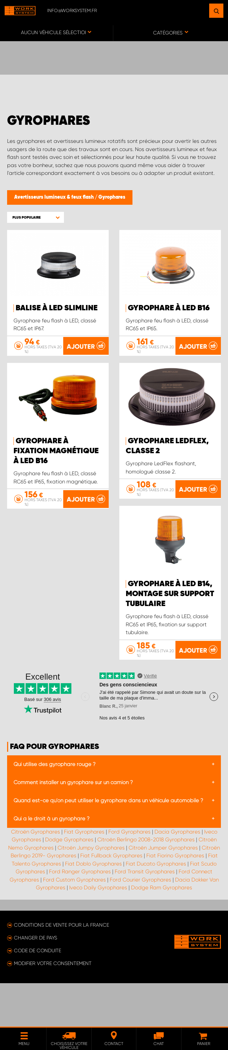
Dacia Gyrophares (177, 878)
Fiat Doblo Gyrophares (93, 910)
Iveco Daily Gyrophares (98, 934)
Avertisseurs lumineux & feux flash (54, 197)
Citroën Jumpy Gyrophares (91, 894)
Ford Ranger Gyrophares (80, 918)
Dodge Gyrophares (69, 886)
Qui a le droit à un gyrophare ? (51, 865)
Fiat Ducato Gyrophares (156, 910)
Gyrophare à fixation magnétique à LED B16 (56, 479)
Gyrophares (111, 197)
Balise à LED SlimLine (57, 308)
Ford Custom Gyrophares (74, 926)
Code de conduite (37, 997)
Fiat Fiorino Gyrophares (175, 902)
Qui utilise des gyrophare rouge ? (54, 810)
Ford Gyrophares (129, 878)
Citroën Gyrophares (35, 878)
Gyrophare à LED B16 (169, 308)
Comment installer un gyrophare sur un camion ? (73, 828)
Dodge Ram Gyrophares (161, 934)
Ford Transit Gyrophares (145, 918)
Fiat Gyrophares (84, 878)
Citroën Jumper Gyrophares (163, 894)
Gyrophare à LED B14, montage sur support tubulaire (57, 640)
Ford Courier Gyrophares (140, 926)
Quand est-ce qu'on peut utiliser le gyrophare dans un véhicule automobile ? (108, 846)
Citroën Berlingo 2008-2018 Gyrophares (146, 886)
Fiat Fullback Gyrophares (111, 902)
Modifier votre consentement (53, 1009)
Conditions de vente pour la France (61, 971)
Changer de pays (35, 984)
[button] (35, 217)
